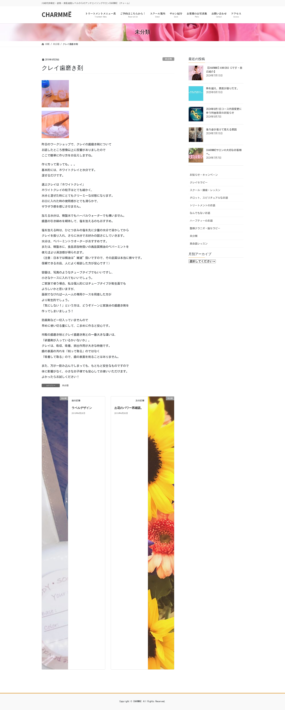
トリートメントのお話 (202, 205)
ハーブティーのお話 (201, 220)
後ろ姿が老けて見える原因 (221, 129)
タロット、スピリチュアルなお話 (209, 198)
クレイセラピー (199, 182)
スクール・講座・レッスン (205, 190)
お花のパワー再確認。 (128, 407)
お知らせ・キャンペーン (204, 175)
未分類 (168, 59)
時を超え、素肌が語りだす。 (222, 88)
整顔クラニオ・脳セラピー (205, 228)
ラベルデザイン (82, 407)
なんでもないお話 (200, 213)
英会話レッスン (199, 243)
